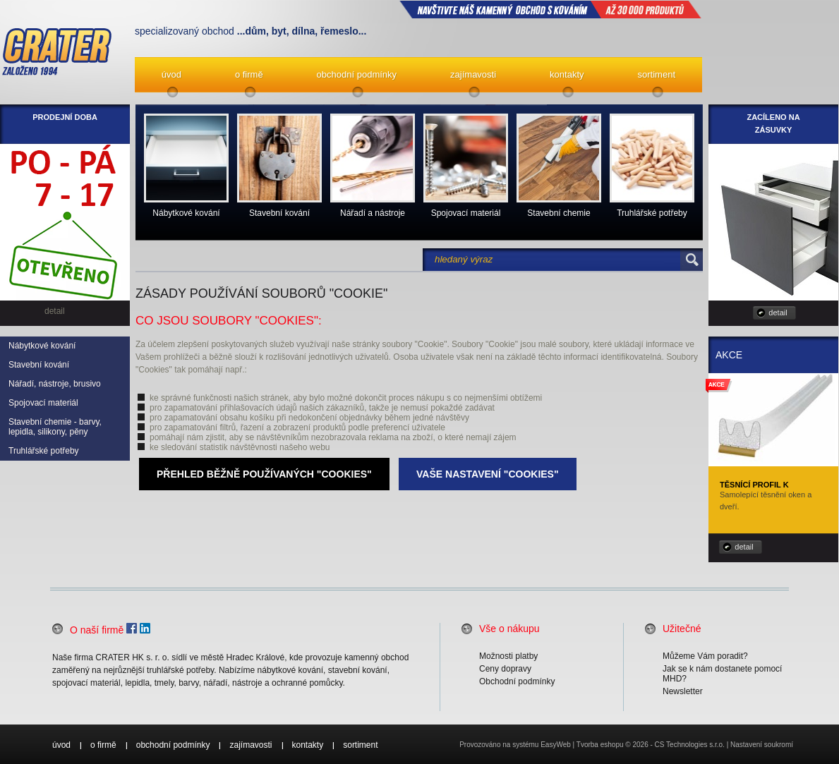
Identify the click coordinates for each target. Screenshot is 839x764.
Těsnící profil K (754, 484)
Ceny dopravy (505, 669)
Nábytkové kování (42, 346)
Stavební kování (38, 365)
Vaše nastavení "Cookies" (487, 474)
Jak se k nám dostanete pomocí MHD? (722, 674)
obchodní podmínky (357, 74)
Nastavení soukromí (761, 744)
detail (777, 312)
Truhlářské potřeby (43, 451)
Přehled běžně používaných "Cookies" (264, 474)
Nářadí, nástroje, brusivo (54, 384)
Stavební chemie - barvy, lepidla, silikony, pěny (55, 427)
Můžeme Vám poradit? (705, 656)
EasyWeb (556, 744)
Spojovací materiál (43, 403)
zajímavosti (473, 74)
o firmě (249, 74)
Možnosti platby (508, 656)
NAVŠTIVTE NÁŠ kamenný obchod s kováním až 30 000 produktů (550, 9)
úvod (171, 74)
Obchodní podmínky (517, 681)
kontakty (567, 74)
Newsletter (683, 691)
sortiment (656, 74)
